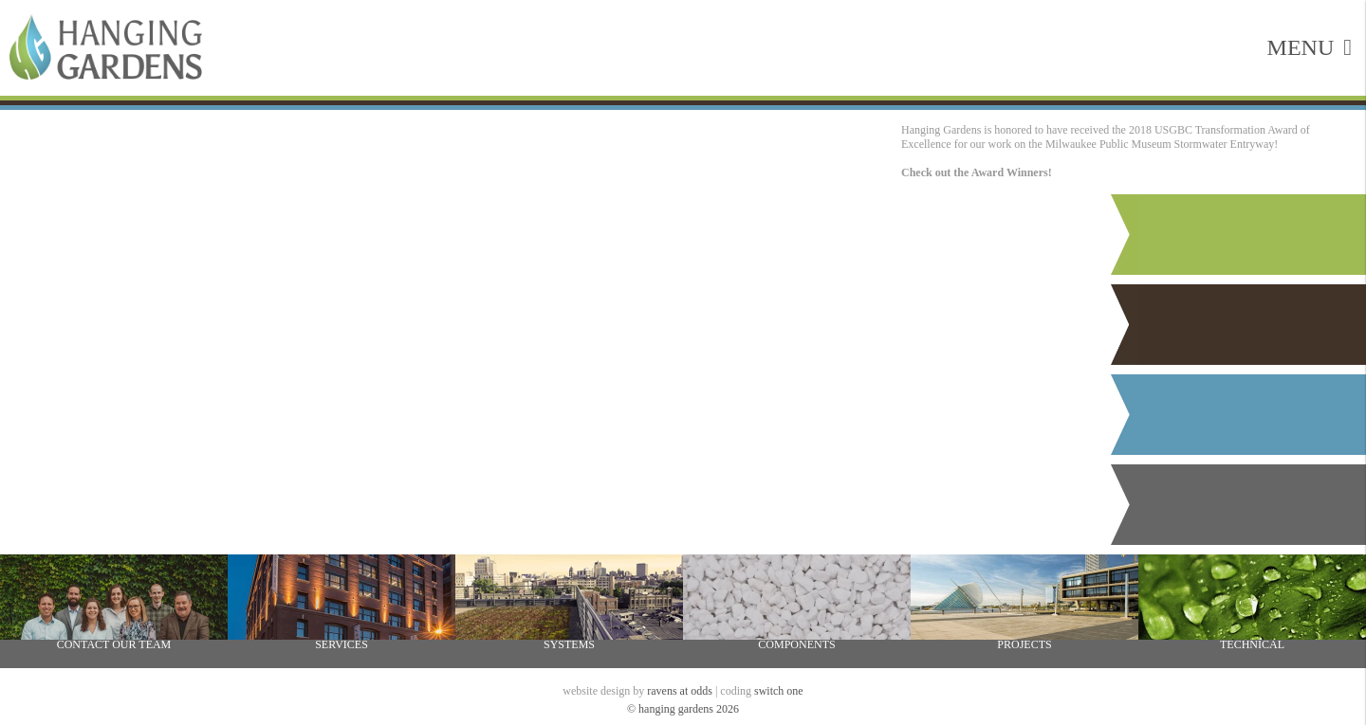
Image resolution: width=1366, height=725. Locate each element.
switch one (778, 691)
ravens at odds (679, 691)
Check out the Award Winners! (976, 172)
